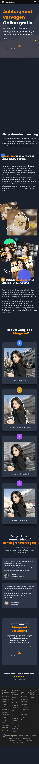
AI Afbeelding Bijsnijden (24, 714)
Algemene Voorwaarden (19, 742)
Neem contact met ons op (33, 697)
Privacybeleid (22, 740)
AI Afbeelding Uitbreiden (15, 718)
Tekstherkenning (25, 720)
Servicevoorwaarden (10, 740)
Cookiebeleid (31, 740)
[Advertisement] (17, 75)
